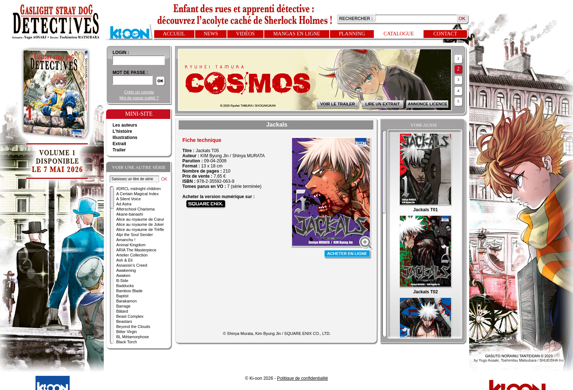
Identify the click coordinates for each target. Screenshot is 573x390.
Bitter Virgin (126, 331)
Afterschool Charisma (135, 209)
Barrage (123, 306)
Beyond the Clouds (133, 326)
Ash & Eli (124, 260)
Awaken (123, 275)
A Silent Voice (128, 199)
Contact (445, 33)
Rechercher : (356, 18)
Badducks (125, 285)
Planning (352, 33)
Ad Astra (124, 204)
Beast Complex (130, 316)
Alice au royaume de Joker (140, 224)
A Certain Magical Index (137, 194)
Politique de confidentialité (302, 378)
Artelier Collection (132, 255)
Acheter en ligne (348, 254)
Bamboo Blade (129, 291)
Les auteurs (125, 125)
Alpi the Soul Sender (134, 234)
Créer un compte (139, 92)
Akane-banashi (129, 214)
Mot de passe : (130, 72)
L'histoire (122, 131)
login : (121, 52)
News (211, 33)
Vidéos (245, 33)
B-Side (122, 280)
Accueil (174, 33)
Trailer (119, 149)
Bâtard (122, 311)
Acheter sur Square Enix (206, 204)
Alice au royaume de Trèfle (140, 229)
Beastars (124, 321)
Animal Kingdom (130, 245)
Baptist (122, 296)
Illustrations (125, 137)
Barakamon (126, 301)
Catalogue (399, 33)
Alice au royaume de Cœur (140, 219)
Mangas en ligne (296, 33)
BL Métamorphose (132, 337)
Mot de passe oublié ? (139, 98)
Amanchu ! (126, 240)
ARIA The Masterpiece (136, 250)
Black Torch (126, 342)
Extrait (119, 143)
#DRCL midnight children (138, 188)
